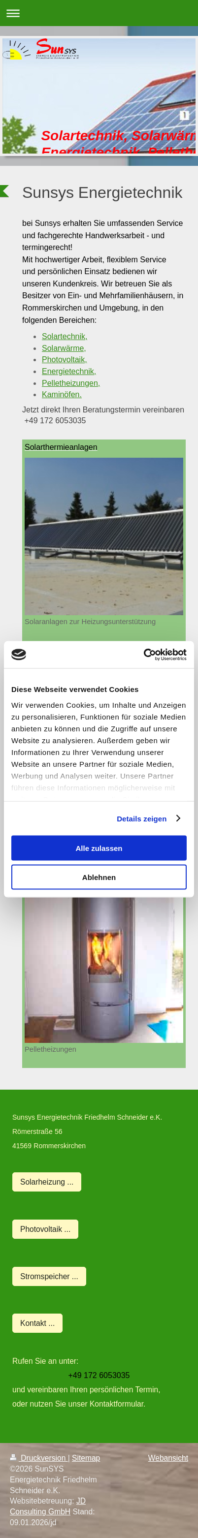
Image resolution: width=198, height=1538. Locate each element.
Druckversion (39, 1458)
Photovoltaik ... (45, 1229)
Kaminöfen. (62, 394)
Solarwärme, (64, 348)
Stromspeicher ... (49, 1276)
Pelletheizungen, (71, 383)
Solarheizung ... (46, 1182)
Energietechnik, (69, 371)
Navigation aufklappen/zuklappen (99, 13)
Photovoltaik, (64, 359)
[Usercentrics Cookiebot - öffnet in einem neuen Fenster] (143, 654)
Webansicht (168, 1458)
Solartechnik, (65, 336)
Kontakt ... (37, 1323)
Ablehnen (99, 877)
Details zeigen (141, 818)
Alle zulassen (98, 848)
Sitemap (86, 1458)
